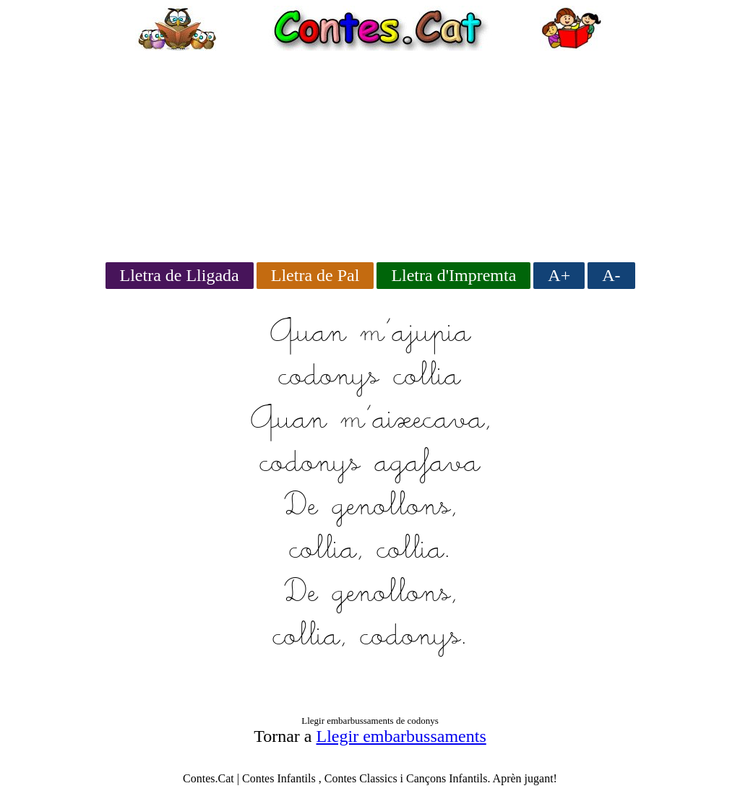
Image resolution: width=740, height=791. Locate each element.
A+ (559, 275)
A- (611, 275)
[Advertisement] (370, 152)
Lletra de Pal (315, 275)
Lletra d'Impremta (453, 275)
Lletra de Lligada (179, 275)
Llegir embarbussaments (401, 736)
